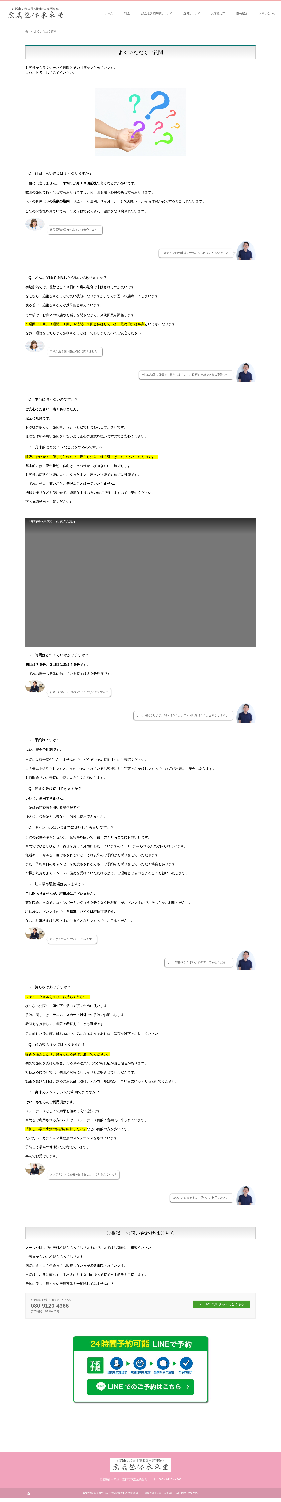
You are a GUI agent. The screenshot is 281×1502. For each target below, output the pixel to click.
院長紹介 (242, 13)
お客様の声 (218, 13)
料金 (127, 13)
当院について (191, 13)
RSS (28, 1492)
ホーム (109, 13)
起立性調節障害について (156, 13)
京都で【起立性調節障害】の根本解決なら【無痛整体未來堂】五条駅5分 (135, 1493)
